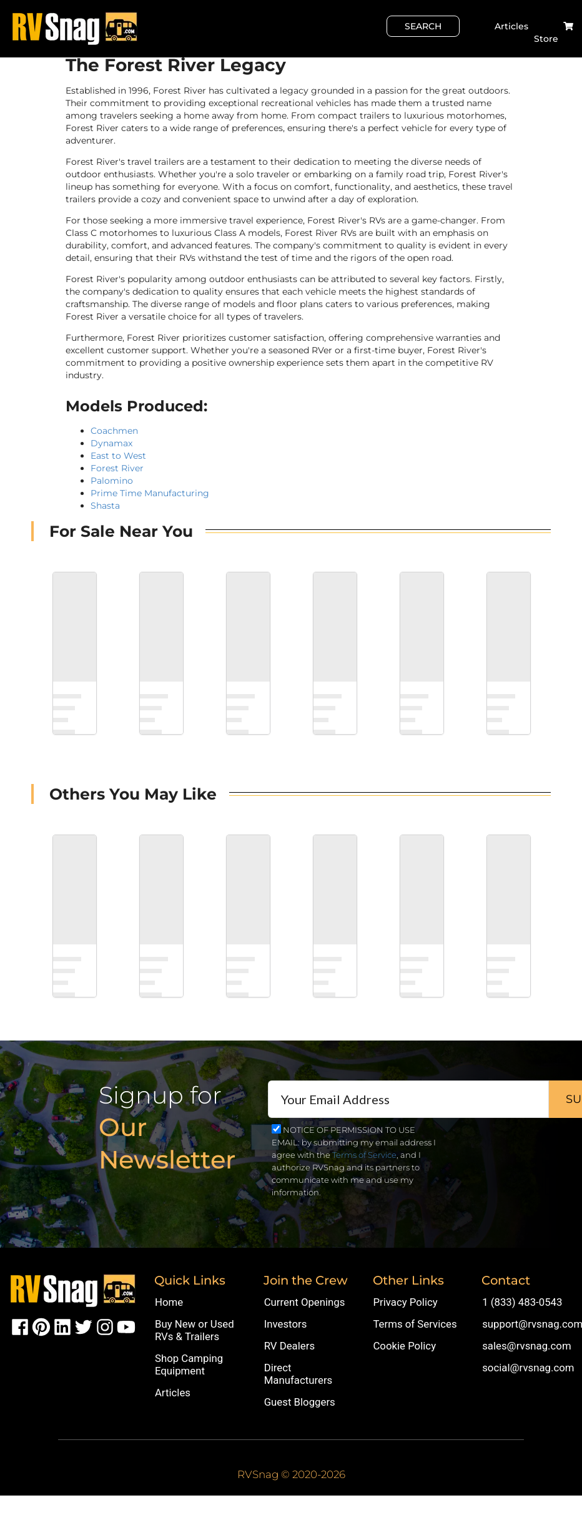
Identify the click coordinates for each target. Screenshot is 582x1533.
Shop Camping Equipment (189, 1364)
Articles (511, 26)
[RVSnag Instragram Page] (105, 1326)
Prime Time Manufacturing (150, 493)
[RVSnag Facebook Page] (20, 1326)
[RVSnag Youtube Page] (126, 1326)
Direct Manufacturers (298, 1373)
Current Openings (304, 1302)
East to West (118, 455)
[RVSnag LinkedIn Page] (62, 1326)
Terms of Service (364, 1155)
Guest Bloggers (299, 1402)
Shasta (105, 505)
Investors (285, 1324)
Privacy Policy (405, 1302)
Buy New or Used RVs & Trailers (194, 1330)
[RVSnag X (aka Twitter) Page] (83, 1326)
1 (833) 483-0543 (522, 1302)
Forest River (117, 468)
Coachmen (114, 430)
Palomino (112, 480)
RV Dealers (289, 1346)
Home (169, 1302)
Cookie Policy (404, 1346)
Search (423, 26)
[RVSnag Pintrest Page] (41, 1326)
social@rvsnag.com (528, 1367)
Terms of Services (414, 1324)
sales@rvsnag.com (526, 1346)
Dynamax (111, 443)
